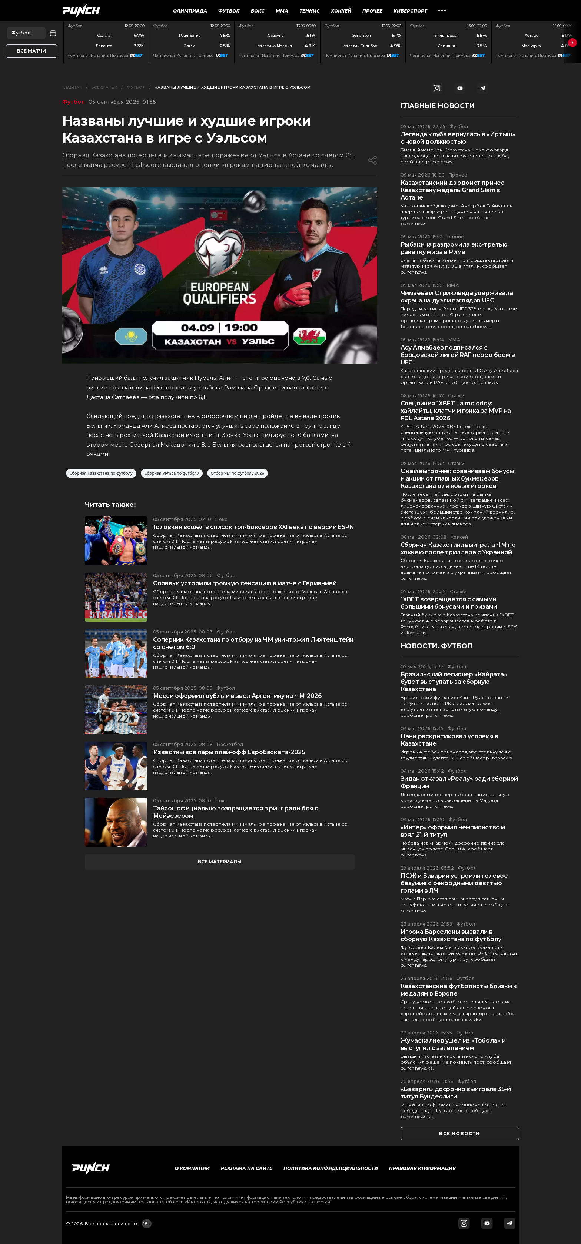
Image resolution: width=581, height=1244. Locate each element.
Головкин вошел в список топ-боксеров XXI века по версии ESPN (253, 527)
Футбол (229, 11)
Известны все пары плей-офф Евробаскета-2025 (229, 752)
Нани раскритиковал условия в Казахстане (449, 740)
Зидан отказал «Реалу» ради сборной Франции (459, 782)
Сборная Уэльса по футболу (172, 473)
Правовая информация (422, 1168)
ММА (282, 11)
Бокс (258, 11)
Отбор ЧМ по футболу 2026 (237, 473)
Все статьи (104, 87)
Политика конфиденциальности (330, 1168)
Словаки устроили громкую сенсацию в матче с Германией (245, 583)
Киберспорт (410, 11)
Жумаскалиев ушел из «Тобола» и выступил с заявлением (453, 1044)
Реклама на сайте (246, 1168)
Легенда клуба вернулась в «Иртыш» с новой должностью (458, 138)
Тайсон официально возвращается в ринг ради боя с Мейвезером (235, 812)
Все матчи (31, 51)
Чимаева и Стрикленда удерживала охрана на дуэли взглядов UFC (457, 297)
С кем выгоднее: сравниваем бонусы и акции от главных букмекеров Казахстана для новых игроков (457, 478)
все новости (459, 1133)
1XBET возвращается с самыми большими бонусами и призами (449, 603)
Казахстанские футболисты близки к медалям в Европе (459, 990)
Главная (72, 87)
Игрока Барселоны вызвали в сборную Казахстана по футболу (451, 935)
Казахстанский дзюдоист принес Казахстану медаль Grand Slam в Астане (452, 190)
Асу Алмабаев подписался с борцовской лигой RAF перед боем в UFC (458, 355)
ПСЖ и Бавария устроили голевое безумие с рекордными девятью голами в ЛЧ (454, 883)
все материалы (220, 862)
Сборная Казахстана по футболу (101, 473)
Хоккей (341, 11)
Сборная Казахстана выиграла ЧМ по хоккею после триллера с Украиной (458, 548)
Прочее (372, 11)
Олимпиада (190, 11)
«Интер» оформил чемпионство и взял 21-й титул (453, 831)
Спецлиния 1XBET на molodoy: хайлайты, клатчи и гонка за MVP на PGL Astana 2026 (456, 411)
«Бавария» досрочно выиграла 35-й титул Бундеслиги (456, 1093)
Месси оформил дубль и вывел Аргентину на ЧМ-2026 (237, 695)
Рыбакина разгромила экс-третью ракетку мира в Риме (454, 248)
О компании (192, 1168)
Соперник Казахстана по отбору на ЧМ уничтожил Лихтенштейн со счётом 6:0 (253, 643)
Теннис (309, 11)
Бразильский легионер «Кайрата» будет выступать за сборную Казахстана (454, 682)
